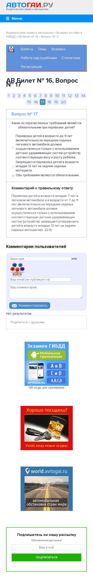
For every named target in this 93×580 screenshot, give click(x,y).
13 (76, 95)
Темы (42, 49)
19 (56, 102)
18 (49, 102)
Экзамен (58, 49)
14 (83, 95)
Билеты (27, 49)
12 (70, 95)
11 (63, 95)
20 (63, 102)
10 (57, 95)
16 (36, 102)
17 (42, 102)
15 (29, 102)
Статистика (71, 58)
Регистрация (31, 67)
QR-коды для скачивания (46, 387)
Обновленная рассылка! (46, 540)
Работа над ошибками (39, 58)
